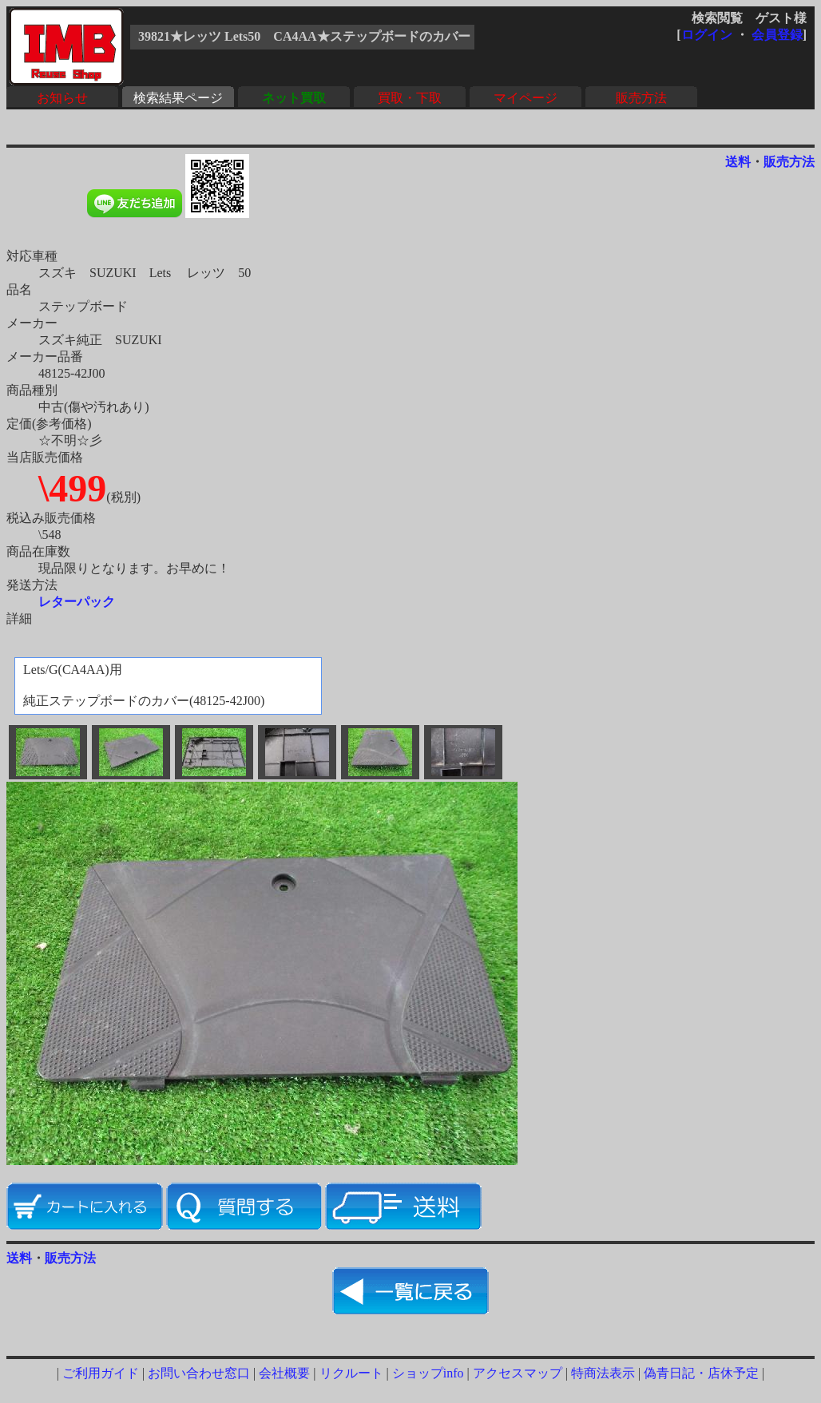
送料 (738, 161)
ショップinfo (428, 1373)
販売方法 (641, 98)
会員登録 (777, 35)
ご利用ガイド (100, 1373)
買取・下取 (410, 98)
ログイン (706, 35)
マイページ (525, 98)
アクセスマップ (517, 1373)
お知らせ (62, 98)
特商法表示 (603, 1373)
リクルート (351, 1373)
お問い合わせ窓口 (199, 1373)
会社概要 (284, 1373)
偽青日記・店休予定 (701, 1373)
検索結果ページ (178, 98)
